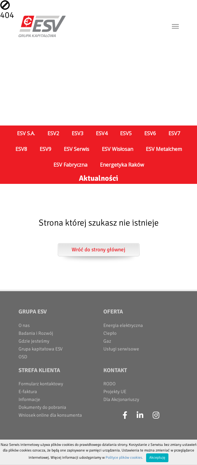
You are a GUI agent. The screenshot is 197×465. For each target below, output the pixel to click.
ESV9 (45, 149)
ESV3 (77, 133)
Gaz (107, 341)
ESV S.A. (26, 133)
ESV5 (126, 133)
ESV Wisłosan (117, 149)
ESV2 (53, 133)
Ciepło (110, 333)
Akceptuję (157, 457)
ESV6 (150, 133)
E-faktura (28, 391)
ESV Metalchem (164, 149)
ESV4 (101, 133)
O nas (24, 325)
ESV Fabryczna (70, 164)
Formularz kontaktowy (41, 384)
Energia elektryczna (123, 325)
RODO (109, 384)
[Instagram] (156, 415)
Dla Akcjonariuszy (121, 399)
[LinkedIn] (140, 415)
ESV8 (21, 149)
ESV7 (174, 133)
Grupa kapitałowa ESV (41, 349)
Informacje (29, 399)
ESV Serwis (76, 149)
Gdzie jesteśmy (34, 341)
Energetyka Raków (122, 164)
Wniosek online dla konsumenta (50, 415)
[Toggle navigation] (175, 26)
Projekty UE (114, 391)
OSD (23, 357)
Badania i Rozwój (36, 333)
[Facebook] (125, 415)
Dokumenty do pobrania (42, 407)
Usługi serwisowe (121, 349)
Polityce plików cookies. (124, 457)
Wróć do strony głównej (98, 249)
